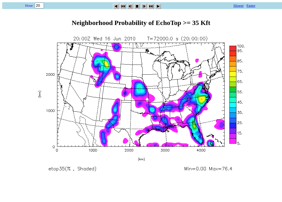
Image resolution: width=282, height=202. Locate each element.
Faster (250, 5)
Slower (238, 5)
